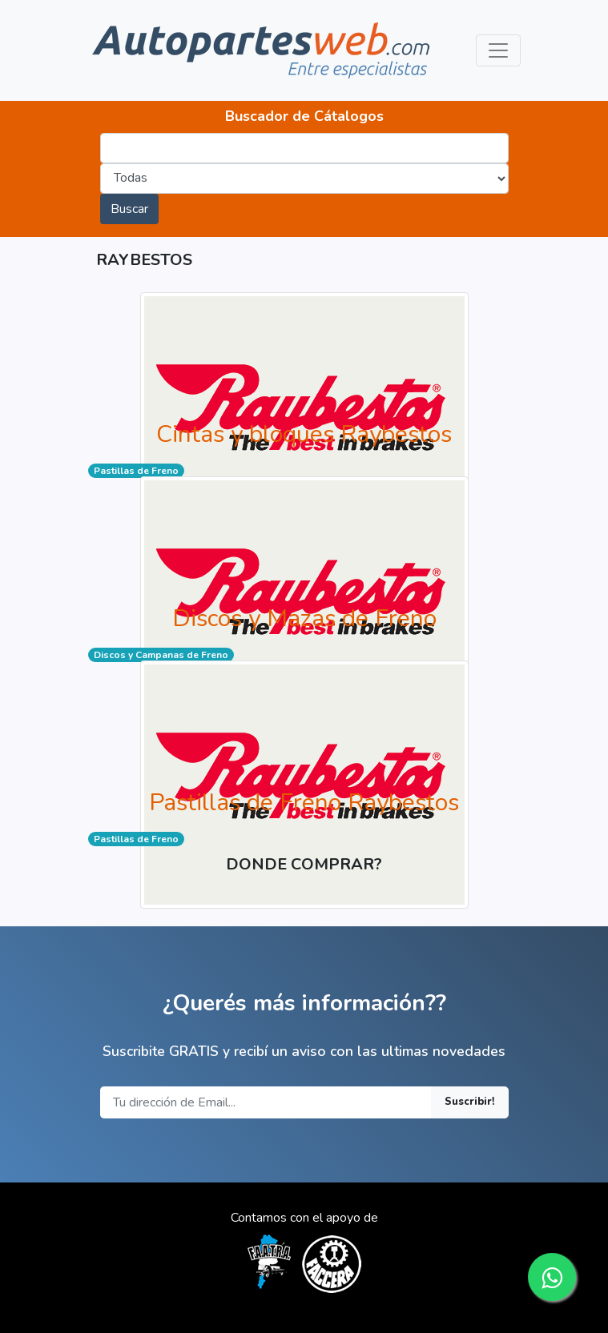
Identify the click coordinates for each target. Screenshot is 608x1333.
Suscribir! (470, 1101)
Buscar (129, 209)
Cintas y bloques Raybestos (304, 434)
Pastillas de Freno (136, 470)
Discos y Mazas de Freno (304, 618)
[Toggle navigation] (498, 50)
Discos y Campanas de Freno (161, 654)
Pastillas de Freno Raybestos (304, 802)
